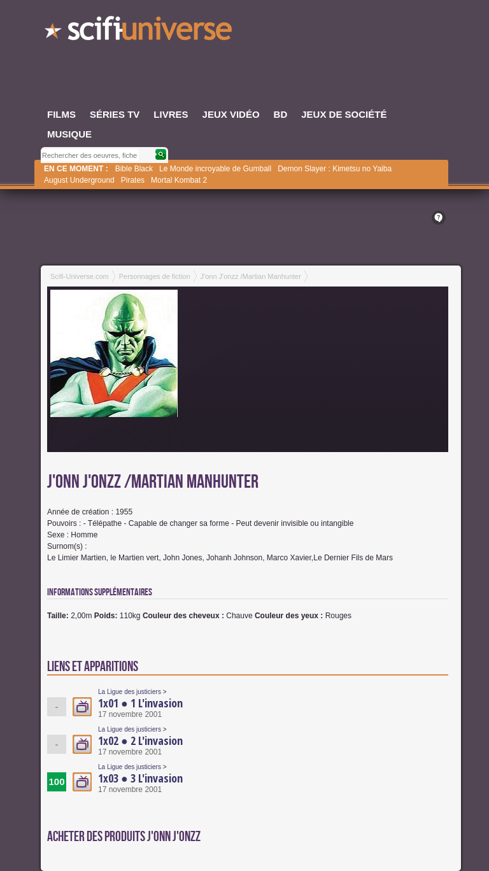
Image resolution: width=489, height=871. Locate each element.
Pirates (133, 180)
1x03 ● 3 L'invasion (140, 778)
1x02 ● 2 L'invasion (140, 740)
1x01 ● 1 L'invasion (140, 703)
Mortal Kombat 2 (179, 180)
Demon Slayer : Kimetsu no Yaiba (335, 168)
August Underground (79, 180)
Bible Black (134, 168)
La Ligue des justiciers (129, 691)
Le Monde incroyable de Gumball (215, 168)
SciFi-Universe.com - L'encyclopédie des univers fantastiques (139, 32)
